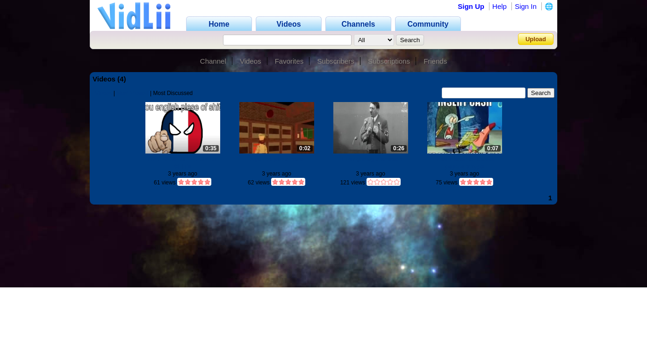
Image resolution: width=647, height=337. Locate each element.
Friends (435, 61)
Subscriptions (389, 61)
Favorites (289, 61)
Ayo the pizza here (276, 158)
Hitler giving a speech (370, 158)
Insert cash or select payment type (464, 162)
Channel (213, 61)
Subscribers (335, 61)
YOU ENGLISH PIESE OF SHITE (182, 162)
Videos (250, 61)
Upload (535, 39)
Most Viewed (132, 93)
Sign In (526, 6)
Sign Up (471, 6)
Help (499, 6)
